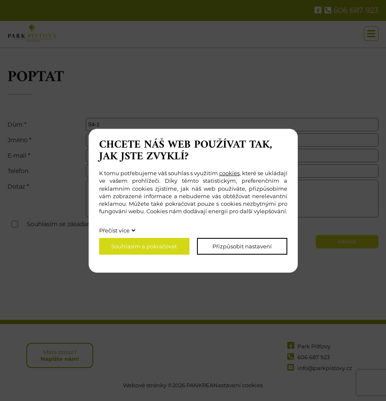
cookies (229, 173)
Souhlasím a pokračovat (144, 246)
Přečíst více (114, 230)
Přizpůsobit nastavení (242, 246)
